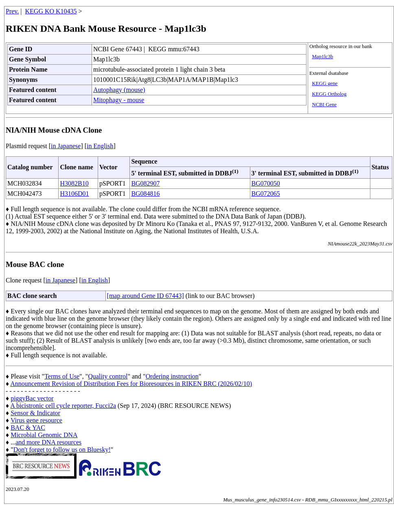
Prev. (12, 11)
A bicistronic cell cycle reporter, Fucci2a (63, 405)
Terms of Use (61, 376)
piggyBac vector (32, 398)
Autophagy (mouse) (119, 89)
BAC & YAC (28, 427)
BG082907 (145, 183)
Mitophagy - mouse (118, 99)
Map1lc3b (322, 56)
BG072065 (266, 193)
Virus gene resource (36, 420)
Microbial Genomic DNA (44, 434)
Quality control (107, 376)
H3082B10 (74, 183)
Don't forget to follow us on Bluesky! (62, 449)
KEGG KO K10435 (51, 11)
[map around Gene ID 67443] (145, 295)
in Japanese (66, 145)
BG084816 (145, 193)
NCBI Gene (324, 104)
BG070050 (266, 183)
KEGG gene (324, 83)
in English (100, 145)
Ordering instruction (172, 376)
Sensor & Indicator (35, 412)
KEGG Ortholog (329, 94)
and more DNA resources (48, 442)
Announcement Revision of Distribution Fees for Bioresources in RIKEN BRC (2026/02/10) (131, 383)
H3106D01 (74, 193)
